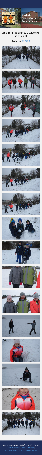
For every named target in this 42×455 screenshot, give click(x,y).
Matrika (31, 448)
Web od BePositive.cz (29, 450)
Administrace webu (13, 448)
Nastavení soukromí (12, 450)
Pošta (24, 448)
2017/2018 (26, 41)
